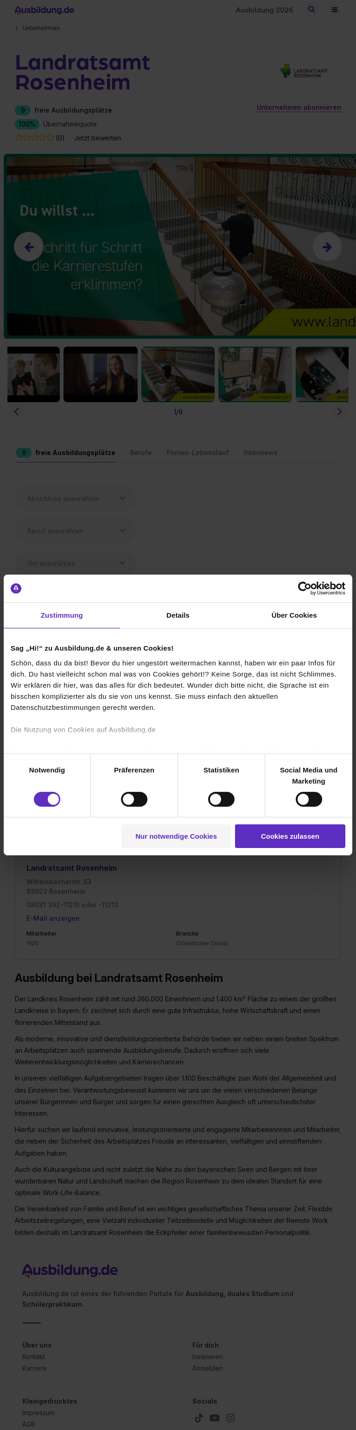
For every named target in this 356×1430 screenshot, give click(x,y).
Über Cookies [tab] (294, 615)
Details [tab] (178, 615)
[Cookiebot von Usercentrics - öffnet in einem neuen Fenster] (304, 588)
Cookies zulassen (290, 836)
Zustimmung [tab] (62, 615)
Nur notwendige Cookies (176, 836)
